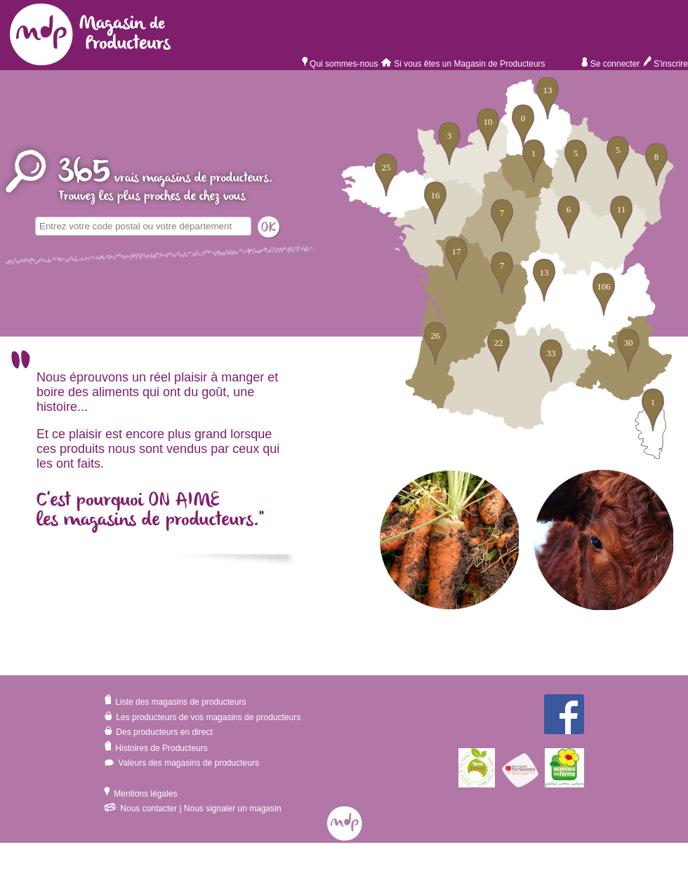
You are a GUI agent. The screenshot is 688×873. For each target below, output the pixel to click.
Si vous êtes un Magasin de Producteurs (464, 64)
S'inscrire (665, 64)
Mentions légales (140, 794)
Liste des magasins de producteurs (175, 702)
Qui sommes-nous (340, 64)
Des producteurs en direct (158, 732)
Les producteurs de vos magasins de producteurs (202, 717)
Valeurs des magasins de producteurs (181, 763)
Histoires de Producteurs (156, 748)
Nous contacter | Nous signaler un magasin (193, 808)
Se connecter (610, 64)
